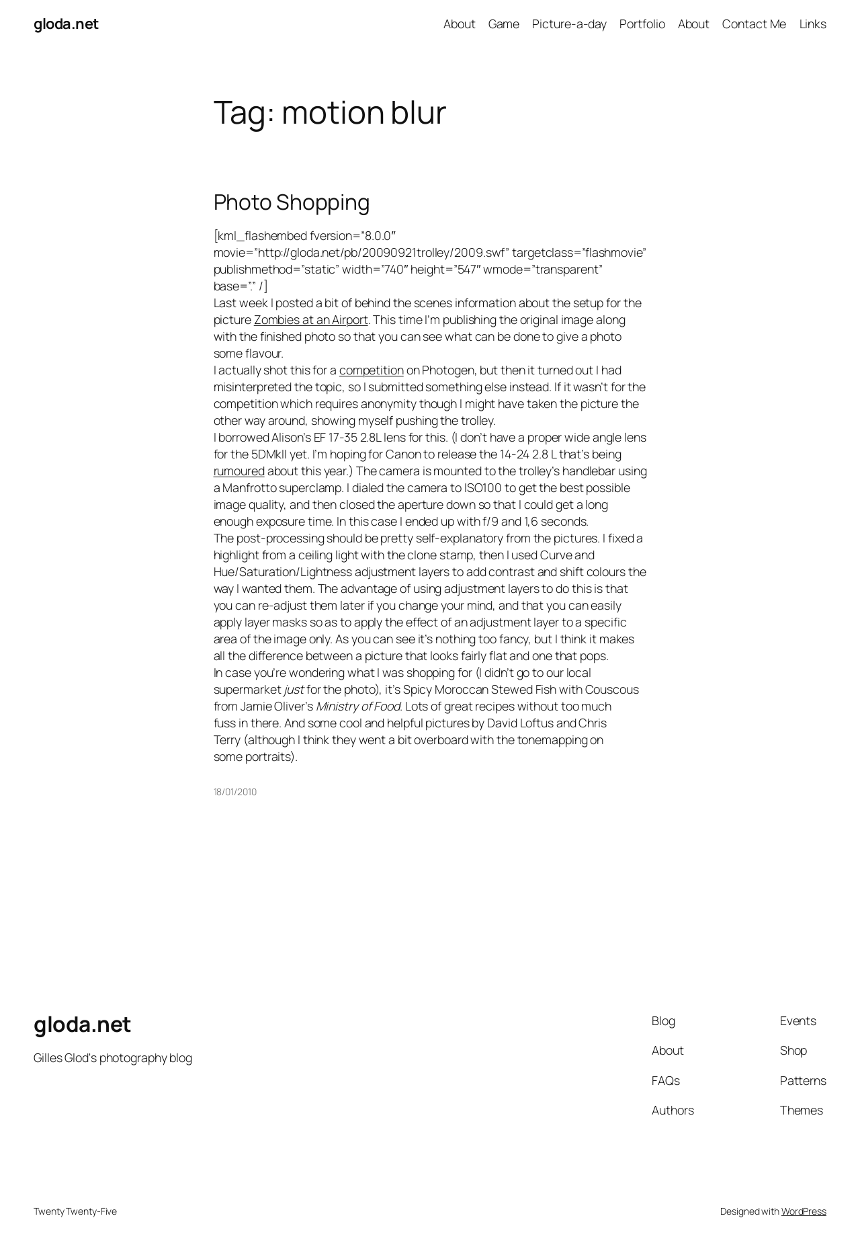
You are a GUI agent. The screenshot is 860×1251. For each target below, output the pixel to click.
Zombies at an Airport (311, 319)
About (459, 23)
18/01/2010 (235, 791)
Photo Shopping (292, 202)
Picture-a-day (569, 23)
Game (504, 23)
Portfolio (641, 23)
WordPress (803, 1211)
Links (813, 23)
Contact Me (754, 23)
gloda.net (66, 23)
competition (371, 370)
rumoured (239, 470)
